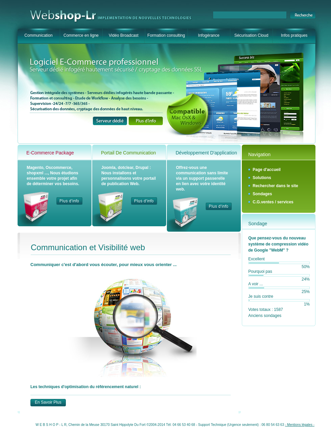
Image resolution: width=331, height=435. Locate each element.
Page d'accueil (267, 169)
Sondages (262, 194)
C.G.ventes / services (273, 202)
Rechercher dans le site (275, 185)
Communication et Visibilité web (88, 247)
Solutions (262, 177)
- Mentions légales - (299, 425)
